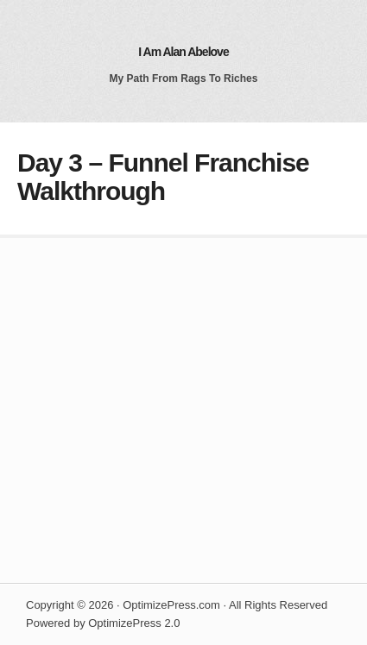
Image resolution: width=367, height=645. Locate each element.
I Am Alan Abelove (183, 52)
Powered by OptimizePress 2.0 (103, 623)
